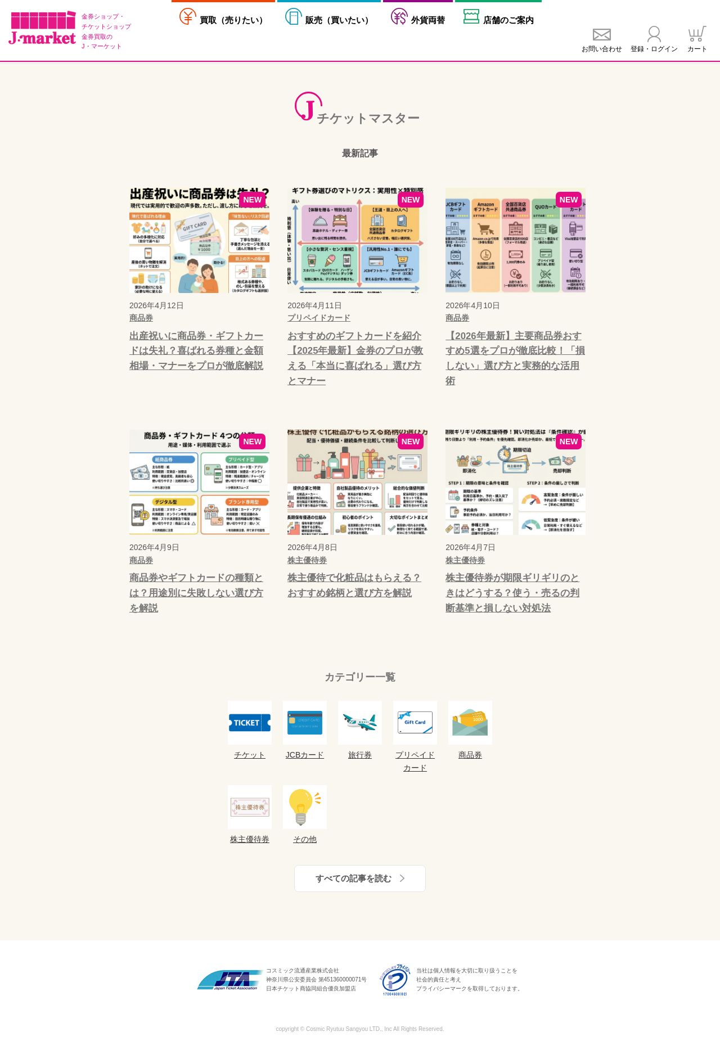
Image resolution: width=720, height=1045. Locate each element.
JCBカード (305, 730)
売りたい (233, 20)
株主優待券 (307, 560)
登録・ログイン (654, 49)
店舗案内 (508, 20)
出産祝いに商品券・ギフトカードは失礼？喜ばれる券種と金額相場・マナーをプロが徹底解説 (196, 351)
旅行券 (360, 730)
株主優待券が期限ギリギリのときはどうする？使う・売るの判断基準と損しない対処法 (512, 593)
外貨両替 (428, 20)
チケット (250, 730)
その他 (305, 814)
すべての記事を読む (354, 878)
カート (697, 49)
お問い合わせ (602, 49)
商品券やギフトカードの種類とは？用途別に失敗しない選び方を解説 (196, 593)
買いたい (339, 20)
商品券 (141, 317)
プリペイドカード (318, 317)
